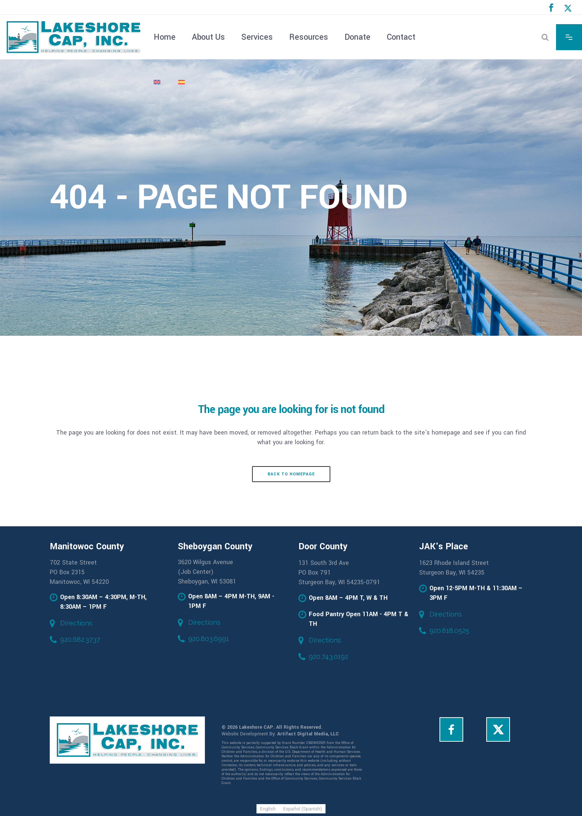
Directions (76, 623)
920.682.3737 (80, 639)
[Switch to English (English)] (267, 808)
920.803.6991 (208, 639)
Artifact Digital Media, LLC (308, 734)
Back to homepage (291, 474)
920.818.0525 (449, 630)
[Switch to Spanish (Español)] (302, 808)
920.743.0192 (328, 656)
